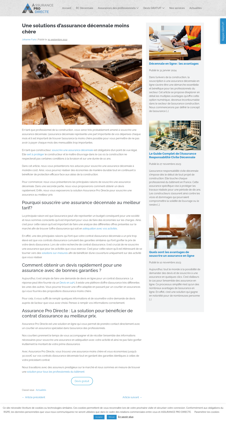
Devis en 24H (67, 282)
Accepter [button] (99, 417)
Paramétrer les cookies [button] (206, 412)
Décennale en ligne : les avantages (174, 63)
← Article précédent (33, 397)
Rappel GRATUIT (223, 31)
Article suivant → (132, 397)
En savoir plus (125, 416)
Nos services (177, 8)
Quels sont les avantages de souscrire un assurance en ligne (171, 253)
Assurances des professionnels (118, 8)
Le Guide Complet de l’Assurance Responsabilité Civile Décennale (172, 155)
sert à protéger (35, 154)
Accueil (66, 8)
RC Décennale (84, 8)
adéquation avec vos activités (100, 228)
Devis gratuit (82, 381)
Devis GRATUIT (154, 8)
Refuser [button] (112, 417)
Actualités (195, 8)
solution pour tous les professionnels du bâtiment (55, 371)
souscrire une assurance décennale (72, 150)
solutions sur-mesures (55, 253)
